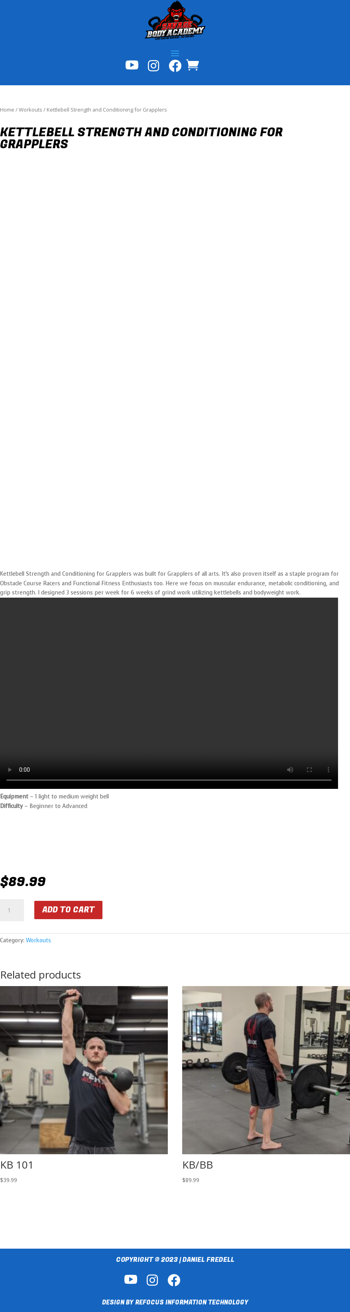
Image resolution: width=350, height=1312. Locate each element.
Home (7, 109)
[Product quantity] (12, 910)
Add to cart (68, 910)
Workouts (30, 109)
